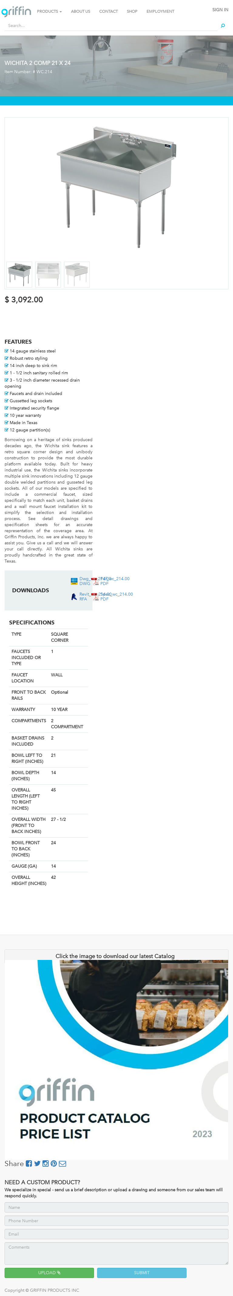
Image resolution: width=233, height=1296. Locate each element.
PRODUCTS (49, 11)
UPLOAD (49, 1272)
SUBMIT (142, 1272)
